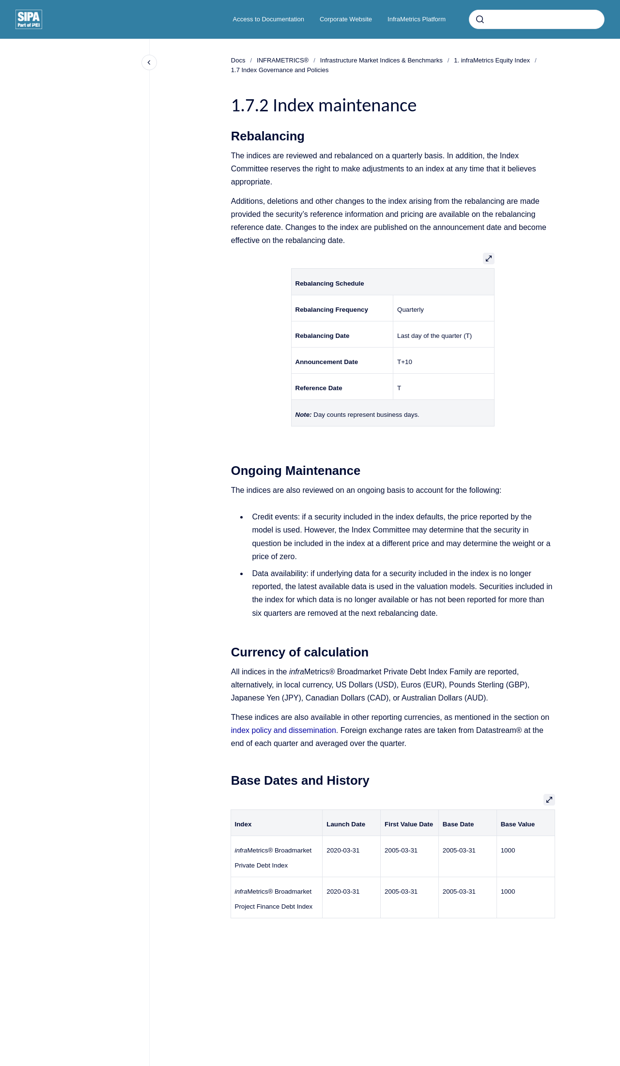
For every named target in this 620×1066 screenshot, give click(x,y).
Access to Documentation (268, 19)
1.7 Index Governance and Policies (280, 70)
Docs (238, 60)
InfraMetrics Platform (417, 19)
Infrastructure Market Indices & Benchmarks (381, 60)
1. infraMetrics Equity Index (492, 60)
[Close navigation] (149, 62)
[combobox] (536, 19)
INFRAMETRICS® (283, 60)
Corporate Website (346, 19)
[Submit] (480, 19)
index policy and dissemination (283, 730)
